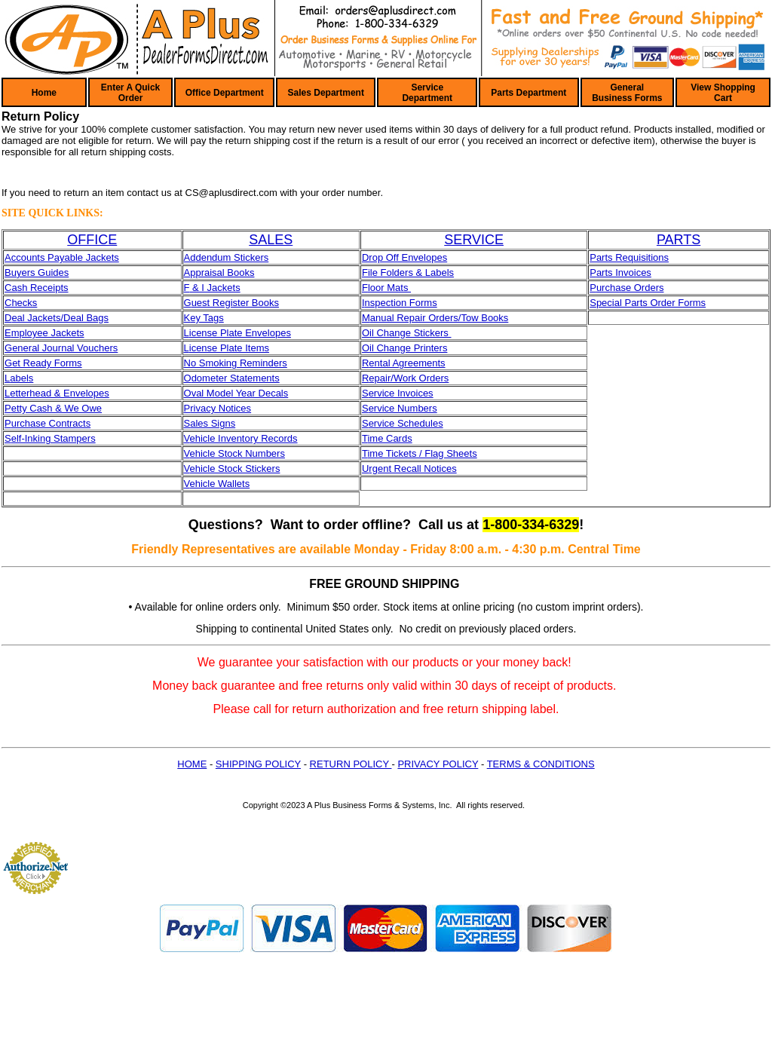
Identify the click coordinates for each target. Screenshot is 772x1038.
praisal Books (224, 272)
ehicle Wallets (219, 483)
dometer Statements (235, 378)
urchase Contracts (51, 423)
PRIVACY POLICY (437, 764)
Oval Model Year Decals (236, 393)
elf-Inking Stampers (53, 438)
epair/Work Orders (409, 378)
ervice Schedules (406, 423)
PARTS (678, 239)
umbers (420, 408)
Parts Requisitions (629, 257)
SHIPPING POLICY (258, 764)
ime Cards (389, 438)
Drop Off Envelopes (404, 257)
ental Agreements (407, 363)
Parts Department (528, 92)
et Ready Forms (46, 363)
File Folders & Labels (408, 272)
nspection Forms (401, 302)
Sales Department (326, 92)
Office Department (224, 92)
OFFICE (92, 239)
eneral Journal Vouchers (65, 348)
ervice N (387, 408)
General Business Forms (627, 92)
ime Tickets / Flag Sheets (421, 453)
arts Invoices (623, 272)
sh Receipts (43, 287)
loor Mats (389, 287)
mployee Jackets (47, 332)
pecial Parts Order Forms (651, 302)
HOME (192, 764)
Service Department (427, 92)
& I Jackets (214, 287)
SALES (271, 239)
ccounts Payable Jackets (65, 257)
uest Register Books (235, 302)
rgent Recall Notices (412, 468)
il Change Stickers (410, 332)
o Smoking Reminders (239, 363)
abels (21, 378)
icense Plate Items (229, 348)
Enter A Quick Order (130, 92)
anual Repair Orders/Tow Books (439, 317)
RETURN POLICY (351, 764)
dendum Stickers (231, 257)
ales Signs (212, 423)
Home (44, 92)
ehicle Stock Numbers (236, 453)
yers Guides (43, 272)
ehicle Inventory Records (243, 438)
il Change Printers (408, 348)
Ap (190, 272)
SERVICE (474, 239)
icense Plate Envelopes (240, 332)
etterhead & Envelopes (59, 393)
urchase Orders (630, 287)
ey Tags (207, 317)
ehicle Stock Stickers (234, 468)
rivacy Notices (220, 408)
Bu (11, 272)
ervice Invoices (401, 393)
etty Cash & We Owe (56, 408)
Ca (11, 287)
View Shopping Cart (723, 92)
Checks (21, 302)
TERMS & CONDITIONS (541, 764)
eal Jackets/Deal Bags (60, 317)
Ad (190, 257)
